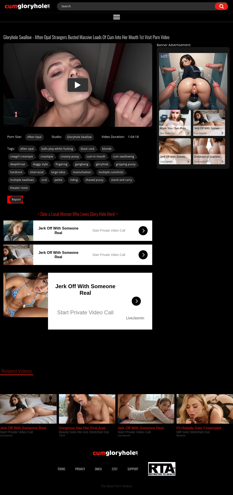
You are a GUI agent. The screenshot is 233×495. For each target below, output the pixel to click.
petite (58, 180)
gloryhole (102, 164)
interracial (37, 172)
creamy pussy (70, 156)
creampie (47, 156)
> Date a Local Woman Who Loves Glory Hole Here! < (78, 213)
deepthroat (17, 164)
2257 (115, 468)
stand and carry (121, 180)
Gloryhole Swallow (79, 137)
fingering (61, 164)
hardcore (16, 172)
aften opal (27, 149)
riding (74, 180)
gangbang (81, 164)
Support (132, 468)
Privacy (80, 468)
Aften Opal (34, 137)
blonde (106, 149)
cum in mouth (96, 156)
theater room (19, 188)
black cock (87, 149)
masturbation (82, 172)
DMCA (98, 468)
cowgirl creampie (21, 156)
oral (44, 180)
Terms (61, 468)
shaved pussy (95, 180)
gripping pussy (126, 164)
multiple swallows (22, 180)
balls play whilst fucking (57, 149)
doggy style (40, 164)
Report (16, 199)
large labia (58, 172)
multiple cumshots (111, 172)
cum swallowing (123, 156)
